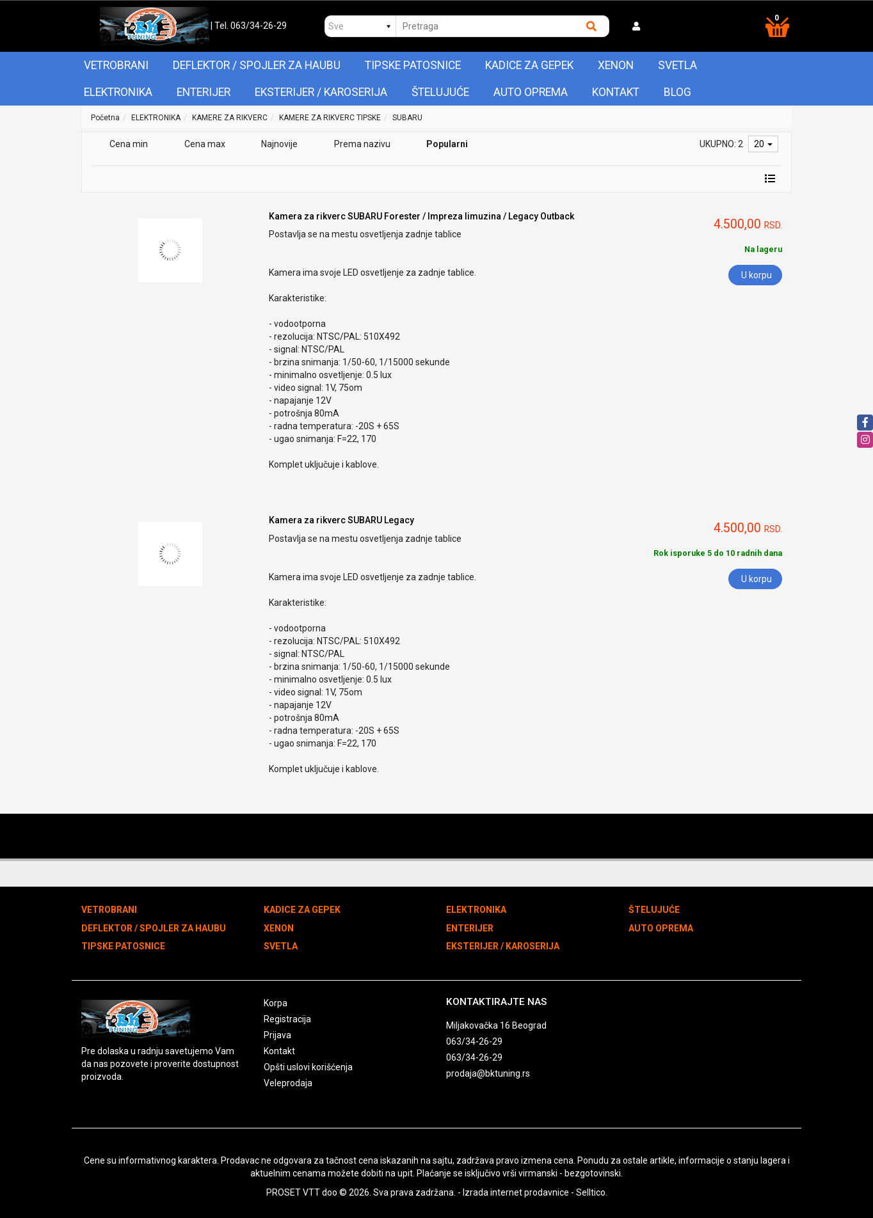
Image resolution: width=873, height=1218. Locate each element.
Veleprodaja (288, 1083)
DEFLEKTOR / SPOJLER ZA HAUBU (256, 65)
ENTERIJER (203, 92)
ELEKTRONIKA (118, 92)
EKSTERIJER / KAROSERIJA (321, 92)
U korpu (756, 275)
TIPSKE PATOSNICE (413, 65)
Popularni (447, 144)
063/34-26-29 (474, 1041)
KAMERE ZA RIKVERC (230, 117)
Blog (677, 92)
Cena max (204, 144)
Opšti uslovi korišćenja (308, 1067)
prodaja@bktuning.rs (488, 1073)
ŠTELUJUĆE (440, 92)
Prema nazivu (362, 144)
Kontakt (615, 92)
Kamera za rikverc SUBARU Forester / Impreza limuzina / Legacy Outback (421, 216)
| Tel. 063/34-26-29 (249, 25)
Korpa (275, 1003)
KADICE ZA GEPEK (529, 65)
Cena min (128, 144)
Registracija (287, 1019)
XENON (616, 65)
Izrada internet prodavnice (516, 1192)
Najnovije (279, 144)
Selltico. (591, 1192)
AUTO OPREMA (530, 92)
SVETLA (677, 65)
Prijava (277, 1035)
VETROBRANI (116, 65)
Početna (105, 117)
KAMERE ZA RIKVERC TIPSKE (330, 117)
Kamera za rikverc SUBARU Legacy (341, 520)
